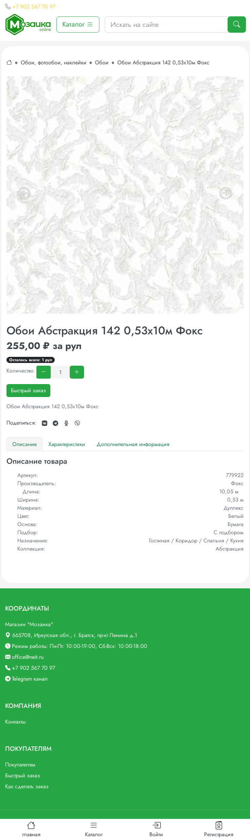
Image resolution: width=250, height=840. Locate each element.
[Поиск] (237, 24)
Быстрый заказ (28, 390)
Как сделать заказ (27, 786)
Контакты (15, 722)
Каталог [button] (78, 24)
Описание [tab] (24, 444)
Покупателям (20, 764)
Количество (20, 371)
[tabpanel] (125, 505)
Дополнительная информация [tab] (133, 444)
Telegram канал (30, 679)
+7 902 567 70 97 (33, 7)
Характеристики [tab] (66, 444)
